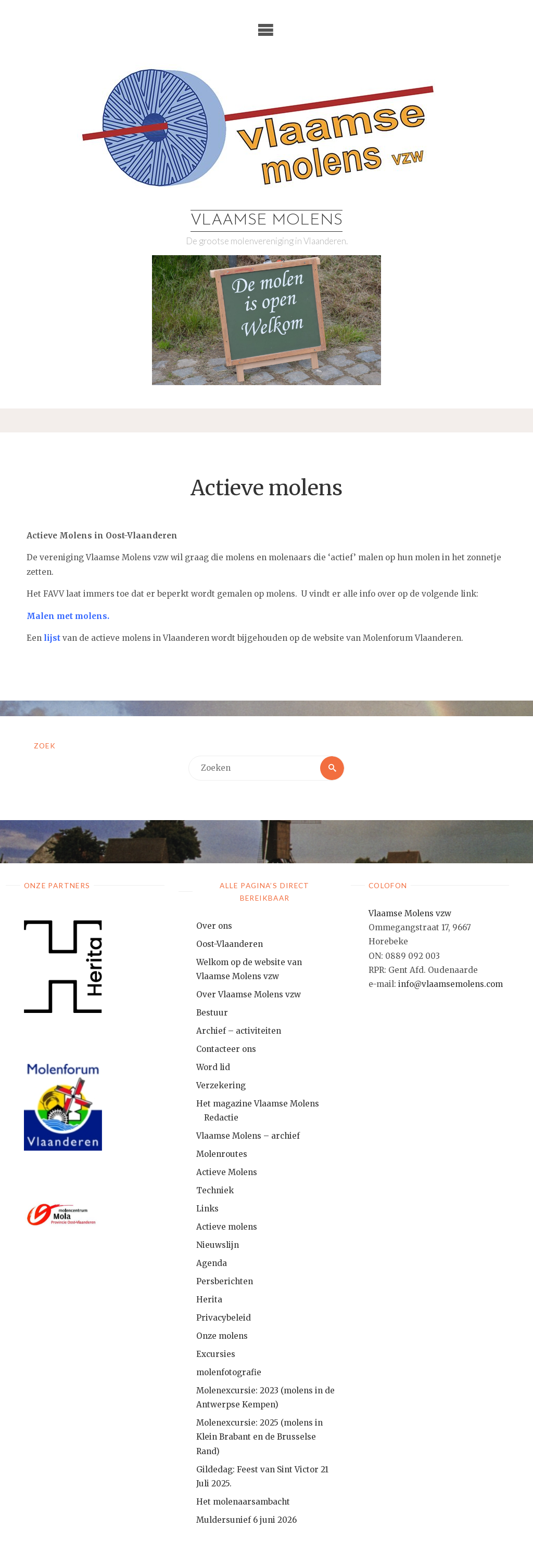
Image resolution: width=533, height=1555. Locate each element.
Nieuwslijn (217, 1245)
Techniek (215, 1190)
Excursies (215, 1354)
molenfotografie (228, 1372)
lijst (52, 638)
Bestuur (212, 1013)
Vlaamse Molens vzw (410, 913)
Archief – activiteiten (238, 1031)
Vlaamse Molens (266, 221)
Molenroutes (221, 1154)
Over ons (214, 926)
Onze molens (222, 1336)
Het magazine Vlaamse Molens (257, 1104)
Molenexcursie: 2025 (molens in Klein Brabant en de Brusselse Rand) (259, 1437)
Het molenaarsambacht (243, 1502)
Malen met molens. (68, 616)
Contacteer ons (226, 1049)
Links (207, 1209)
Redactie (221, 1118)
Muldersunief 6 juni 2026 (246, 1520)
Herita (209, 1299)
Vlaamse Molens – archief (248, 1136)
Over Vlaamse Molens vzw (248, 994)
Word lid (213, 1067)
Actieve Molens (226, 1172)
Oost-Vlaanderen (229, 944)
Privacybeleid (223, 1318)
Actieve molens (226, 1227)
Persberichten (224, 1281)
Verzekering (221, 1085)
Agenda (211, 1263)
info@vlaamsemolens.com (450, 984)
